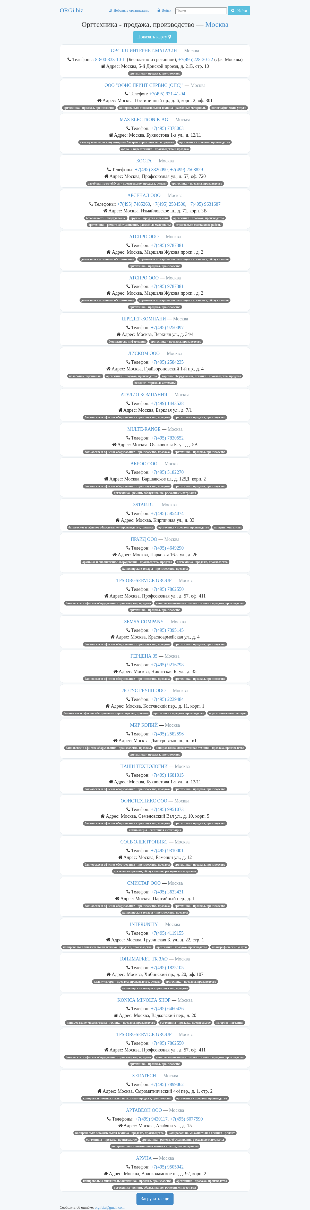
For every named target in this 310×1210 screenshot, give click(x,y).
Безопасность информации (127, 341)
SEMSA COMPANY (143, 621)
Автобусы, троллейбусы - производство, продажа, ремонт (127, 183)
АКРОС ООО (144, 463)
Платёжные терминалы (85, 376)
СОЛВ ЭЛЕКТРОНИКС (143, 842)
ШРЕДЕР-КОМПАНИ (144, 319)
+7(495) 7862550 (167, 589)
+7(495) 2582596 (167, 733)
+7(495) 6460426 (167, 1008)
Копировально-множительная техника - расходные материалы (162, 107)
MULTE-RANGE (143, 429)
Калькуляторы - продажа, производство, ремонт (127, 981)
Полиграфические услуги (228, 107)
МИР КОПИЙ (144, 725)
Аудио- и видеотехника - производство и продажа (155, 149)
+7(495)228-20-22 (196, 59)
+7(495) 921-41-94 (167, 93)
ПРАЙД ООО (144, 539)
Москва (216, 24)
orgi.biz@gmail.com (109, 1207)
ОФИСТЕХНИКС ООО (144, 801)
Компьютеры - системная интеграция (155, 830)
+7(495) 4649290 (167, 547)
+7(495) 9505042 (167, 1166)
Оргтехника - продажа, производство (155, 73)
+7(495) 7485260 (133, 204)
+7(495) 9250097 (167, 327)
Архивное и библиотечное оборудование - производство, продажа (127, 561)
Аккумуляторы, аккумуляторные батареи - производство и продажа (127, 142)
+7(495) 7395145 (167, 630)
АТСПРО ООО (144, 236)
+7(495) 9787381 (167, 245)
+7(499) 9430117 (151, 1118)
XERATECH (144, 1075)
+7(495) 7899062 (167, 1084)
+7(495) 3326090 (151, 169)
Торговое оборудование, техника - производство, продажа (201, 376)
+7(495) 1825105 (167, 967)
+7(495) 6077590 (186, 1118)
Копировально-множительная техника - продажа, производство (200, 603)
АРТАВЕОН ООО (144, 1110)
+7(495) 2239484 (167, 699)
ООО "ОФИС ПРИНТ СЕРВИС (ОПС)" (144, 85)
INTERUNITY (144, 924)
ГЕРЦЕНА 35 (144, 656)
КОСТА (144, 161)
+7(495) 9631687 (204, 204)
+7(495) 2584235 (167, 362)
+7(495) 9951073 (167, 809)
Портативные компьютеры (227, 713)
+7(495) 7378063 (167, 128)
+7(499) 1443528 (167, 403)
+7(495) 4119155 (167, 933)
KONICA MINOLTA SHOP (143, 1000)
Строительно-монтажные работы (198, 224)
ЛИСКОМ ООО (144, 353)
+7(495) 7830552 (167, 437)
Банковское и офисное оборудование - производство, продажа (127, 417)
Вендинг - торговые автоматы (155, 382)
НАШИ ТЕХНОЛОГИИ (144, 766)
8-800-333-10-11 (111, 59)
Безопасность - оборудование (106, 218)
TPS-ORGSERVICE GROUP (144, 580)
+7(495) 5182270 (167, 472)
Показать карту (154, 37)
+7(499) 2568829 (186, 169)
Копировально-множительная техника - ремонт (202, 1132)
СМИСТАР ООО (144, 883)
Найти (239, 10)
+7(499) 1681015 (167, 775)
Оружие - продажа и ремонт (149, 218)
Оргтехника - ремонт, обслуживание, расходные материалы (130, 224)
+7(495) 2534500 (168, 204)
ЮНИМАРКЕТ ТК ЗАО (144, 959)
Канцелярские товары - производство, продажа (155, 568)
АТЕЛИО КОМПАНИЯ (144, 394)
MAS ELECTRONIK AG (144, 119)
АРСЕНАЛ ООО (143, 195)
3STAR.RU (143, 504)
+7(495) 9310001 (167, 850)
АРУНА (144, 1158)
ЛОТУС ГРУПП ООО (144, 690)
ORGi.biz (71, 10)
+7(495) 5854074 (167, 513)
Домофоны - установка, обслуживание (107, 259)
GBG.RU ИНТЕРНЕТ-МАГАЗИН (144, 50)
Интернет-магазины (228, 527)
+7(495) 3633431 (167, 891)
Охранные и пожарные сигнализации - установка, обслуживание (184, 259)
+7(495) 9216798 (167, 664)
